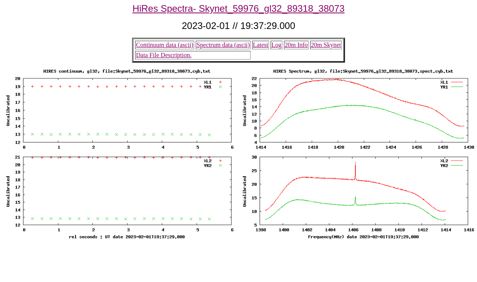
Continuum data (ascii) (164, 45)
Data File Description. (164, 55)
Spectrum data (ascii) (223, 45)
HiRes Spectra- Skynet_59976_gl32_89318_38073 (238, 8)
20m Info (296, 45)
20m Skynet (326, 45)
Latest (260, 45)
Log (276, 45)
